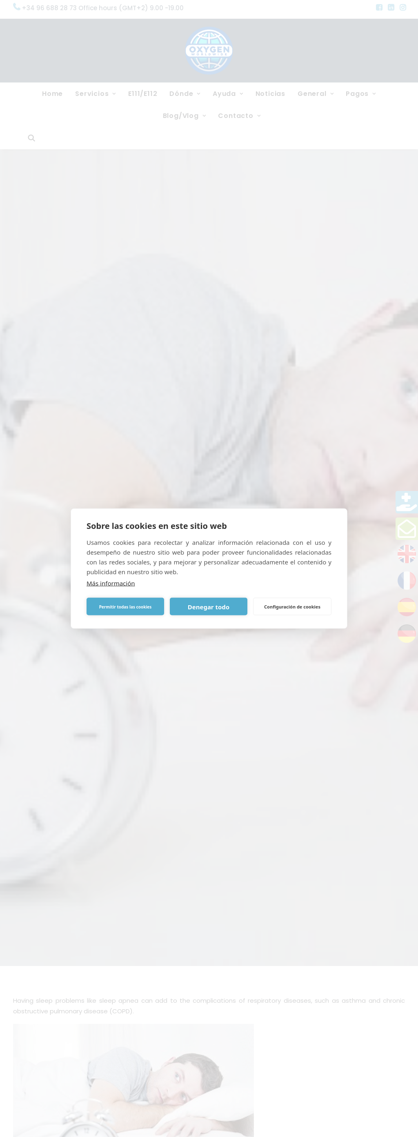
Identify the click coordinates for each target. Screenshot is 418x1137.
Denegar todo (208, 606)
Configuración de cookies (292, 606)
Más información (111, 583)
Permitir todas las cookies (125, 606)
